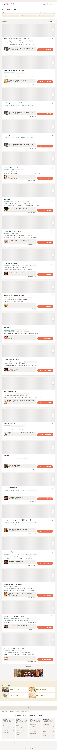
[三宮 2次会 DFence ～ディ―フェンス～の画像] (28, 575)
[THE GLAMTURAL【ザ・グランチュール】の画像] (28, 62)
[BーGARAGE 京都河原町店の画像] (28, 255)
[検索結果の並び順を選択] (51, 22)
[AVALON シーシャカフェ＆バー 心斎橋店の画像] (28, 607)
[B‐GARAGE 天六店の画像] (28, 543)
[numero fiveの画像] (28, 190)
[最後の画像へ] (53, 30)
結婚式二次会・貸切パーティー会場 (21, 711)
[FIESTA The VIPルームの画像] (28, 415)
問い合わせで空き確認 (45, 82)
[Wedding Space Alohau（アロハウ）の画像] (28, 222)
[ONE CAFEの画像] (28, 447)
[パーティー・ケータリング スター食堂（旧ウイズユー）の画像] (28, 511)
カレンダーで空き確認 (45, 49)
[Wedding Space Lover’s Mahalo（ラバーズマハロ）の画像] (28, 30)
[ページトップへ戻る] (28, 708)
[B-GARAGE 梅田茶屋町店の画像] (28, 479)
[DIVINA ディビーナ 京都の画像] (28, 383)
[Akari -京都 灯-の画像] (28, 319)
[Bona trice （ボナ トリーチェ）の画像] (28, 158)
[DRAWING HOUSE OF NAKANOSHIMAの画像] (28, 287)
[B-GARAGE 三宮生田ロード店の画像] (28, 351)
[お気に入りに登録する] (52, 39)
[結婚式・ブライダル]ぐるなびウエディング (8, 711)
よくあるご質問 (28, 745)
